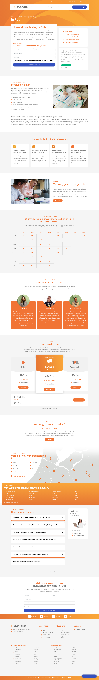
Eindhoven (36, 653)
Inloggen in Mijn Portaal (82, 2)
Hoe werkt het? (51, 2)
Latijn (76, 495)
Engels (53, 493)
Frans (76, 493)
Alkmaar (17, 648)
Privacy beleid (49, 60)
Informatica (55, 495)
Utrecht (35, 663)
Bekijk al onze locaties (18, 476)
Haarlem (35, 654)
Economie (32, 493)
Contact (57, 2)
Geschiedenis (10, 495)
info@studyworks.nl (18, 631)
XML (69, 677)
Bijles (33, 7)
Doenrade (34, 466)
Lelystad (17, 660)
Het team (63, 631)
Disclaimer (55, 677)
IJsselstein (36, 656)
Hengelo (17, 656)
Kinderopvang (51, 7)
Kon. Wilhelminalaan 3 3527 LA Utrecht (22, 629)
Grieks (30, 495)
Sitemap (63, 677)
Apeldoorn (36, 649)
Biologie (76, 492)
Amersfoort (36, 648)
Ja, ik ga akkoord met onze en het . (33, 60)
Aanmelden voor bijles (89, 676)
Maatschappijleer (11, 497)
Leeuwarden (18, 658)
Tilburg (17, 663)
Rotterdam (36, 661)
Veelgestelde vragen (65, 634)
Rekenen (77, 497)
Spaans (31, 499)
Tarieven (59, 7)
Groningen (17, 654)
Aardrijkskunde (10, 492)
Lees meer (57, 200)
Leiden (35, 658)
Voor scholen (41, 7)
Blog (62, 636)
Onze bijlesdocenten (65, 632)
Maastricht (36, 660)
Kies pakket (23, 387)
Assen (16, 651)
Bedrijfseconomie (34, 492)
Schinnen (33, 463)
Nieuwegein (18, 661)
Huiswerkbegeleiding (50, 571)
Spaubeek (34, 469)
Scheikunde (9, 499)
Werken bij (63, 2)
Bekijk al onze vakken (11, 503)
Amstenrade (15, 472)
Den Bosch (17, 653)
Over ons (66, 7)
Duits (7, 493)
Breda (35, 651)
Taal (75, 499)
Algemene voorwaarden (35, 60)
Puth (13, 463)
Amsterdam (18, 649)
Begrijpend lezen (56, 492)
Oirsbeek (14, 469)
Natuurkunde (33, 497)
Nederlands (55, 497)
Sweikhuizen (15, 466)
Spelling (54, 499)
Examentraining (46, 634)
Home (41, 571)
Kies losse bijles (78, 400)
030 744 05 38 (71, 2)
